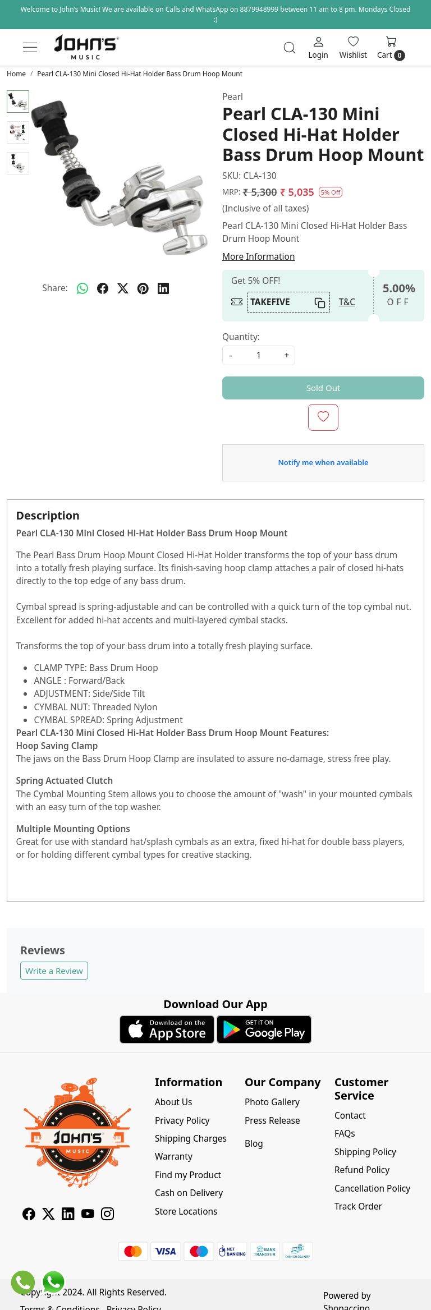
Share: (55, 288)
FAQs (344, 1133)
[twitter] (123, 288)
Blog (254, 1143)
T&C (347, 302)
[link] (289, 47)
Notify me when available (323, 462)
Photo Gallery (272, 1102)
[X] (48, 1215)
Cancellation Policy (372, 1188)
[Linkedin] (68, 1215)
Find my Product (188, 1175)
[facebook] (103, 288)
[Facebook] (29, 1215)
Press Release (272, 1120)
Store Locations (186, 1211)
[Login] (317, 47)
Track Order (358, 1206)
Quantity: (241, 336)
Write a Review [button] (54, 970)
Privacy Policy (182, 1120)
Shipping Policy (365, 1152)
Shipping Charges (191, 1138)
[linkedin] (163, 288)
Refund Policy (361, 1170)
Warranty (173, 1156)
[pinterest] (143, 288)
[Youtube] (88, 1215)
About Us (173, 1102)
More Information (258, 256)
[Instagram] (107, 1215)
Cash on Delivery (189, 1193)
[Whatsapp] (82, 288)
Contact (350, 1115)
